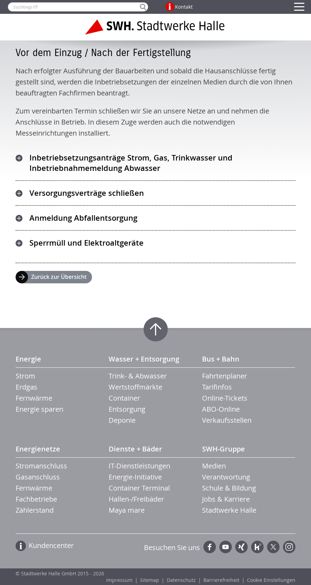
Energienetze (38, 449)
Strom (25, 376)
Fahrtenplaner (224, 376)
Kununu (257, 547)
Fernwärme (34, 398)
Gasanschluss (38, 477)
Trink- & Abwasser (138, 376)
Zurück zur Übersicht (58, 277)
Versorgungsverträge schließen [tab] (86, 193)
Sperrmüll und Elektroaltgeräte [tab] (86, 243)
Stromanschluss (41, 465)
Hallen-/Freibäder (136, 499)
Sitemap (149, 580)
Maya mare (127, 510)
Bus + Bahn (220, 359)
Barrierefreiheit (221, 580)
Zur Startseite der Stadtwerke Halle (155, 27)
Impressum (119, 580)
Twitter (273, 547)
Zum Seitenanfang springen (156, 329)
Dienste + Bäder (135, 449)
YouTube (225, 547)
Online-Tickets (224, 398)
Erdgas (26, 387)
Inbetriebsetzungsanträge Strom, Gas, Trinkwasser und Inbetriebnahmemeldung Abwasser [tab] (130, 163)
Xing (241, 547)
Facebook (209, 547)
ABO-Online (221, 409)
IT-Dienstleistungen (139, 465)
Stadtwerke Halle (229, 510)
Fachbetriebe (36, 499)
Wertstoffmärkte (135, 387)
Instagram (289, 547)
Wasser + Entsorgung (144, 359)
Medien (214, 465)
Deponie (122, 420)
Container (124, 398)
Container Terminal (139, 488)
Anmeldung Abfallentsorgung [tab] (83, 218)
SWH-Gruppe (223, 449)
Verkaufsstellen (226, 420)
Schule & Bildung (229, 488)
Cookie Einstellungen (271, 580)
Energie (28, 359)
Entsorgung (127, 409)
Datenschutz (181, 580)
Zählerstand (35, 510)
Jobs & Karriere (226, 499)
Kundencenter (51, 545)
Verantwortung (226, 477)
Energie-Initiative (135, 477)
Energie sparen (39, 409)
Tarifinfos (217, 387)
